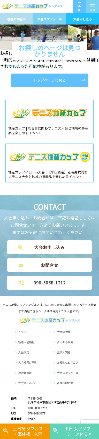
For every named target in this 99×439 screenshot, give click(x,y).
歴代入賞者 (64, 352)
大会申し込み (82, 19)
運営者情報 (25, 373)
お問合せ (49, 265)
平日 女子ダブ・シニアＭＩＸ (77, 431)
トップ (22, 332)
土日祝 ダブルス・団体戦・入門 (28, 431)
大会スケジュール (49, 19)
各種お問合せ (16, 19)
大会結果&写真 (27, 362)
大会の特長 (64, 332)
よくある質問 (65, 342)
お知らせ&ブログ (67, 362)
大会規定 (23, 352)
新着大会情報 (26, 342)
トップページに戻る (49, 80)
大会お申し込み (49, 247)
